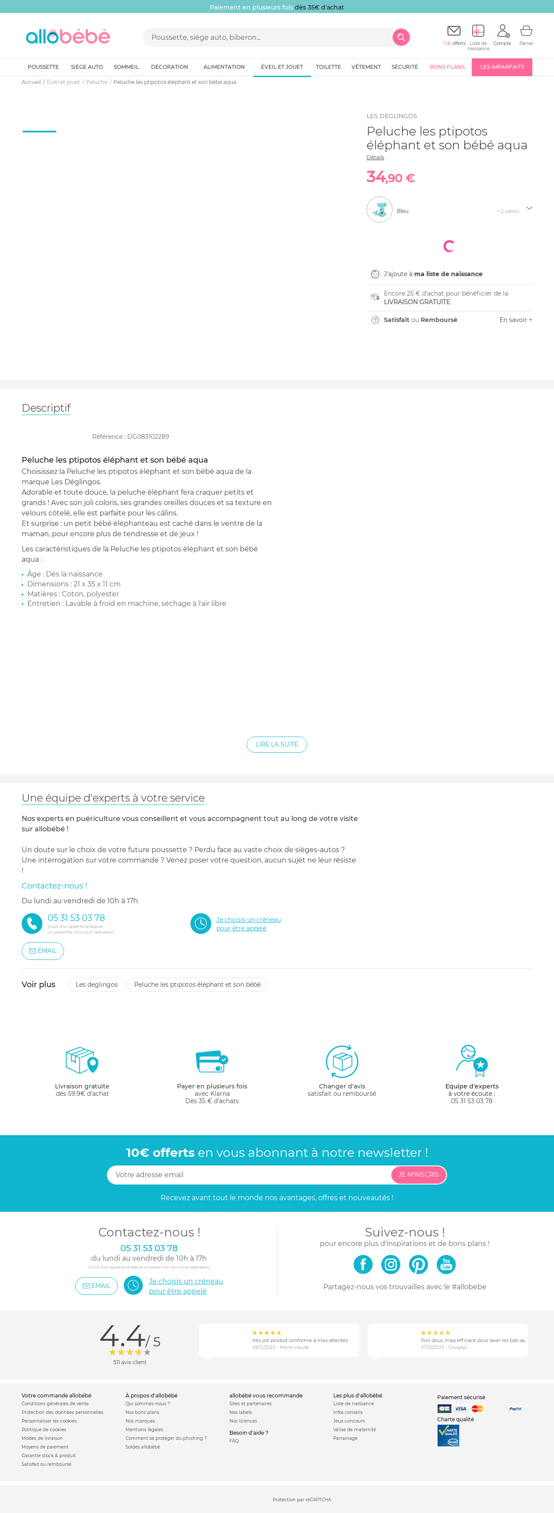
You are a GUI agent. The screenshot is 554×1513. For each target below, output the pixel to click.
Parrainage (345, 1438)
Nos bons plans (142, 1412)
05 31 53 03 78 (472, 1101)
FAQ (233, 1441)
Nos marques (140, 1421)
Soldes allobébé (143, 1447)
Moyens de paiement (45, 1447)
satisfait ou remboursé (342, 1071)
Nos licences (243, 1421)
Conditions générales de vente (55, 1404)
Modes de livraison (42, 1438)
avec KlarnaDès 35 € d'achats (212, 1074)
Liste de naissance (353, 1404)
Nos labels (240, 1412)
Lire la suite (277, 744)
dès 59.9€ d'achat (82, 1074)
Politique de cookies (44, 1430)
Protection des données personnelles (62, 1412)
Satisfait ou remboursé (46, 1464)
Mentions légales (144, 1430)
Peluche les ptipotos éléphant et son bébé (197, 984)
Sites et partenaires (250, 1404)
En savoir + (515, 320)
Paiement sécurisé (461, 1397)
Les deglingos (97, 984)
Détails (375, 157)
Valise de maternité (354, 1430)
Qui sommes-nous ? (148, 1404)
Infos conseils (348, 1412)
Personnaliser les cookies (49, 1421)
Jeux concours (349, 1421)
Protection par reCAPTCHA (302, 1500)
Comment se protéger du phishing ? (166, 1438)
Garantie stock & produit (49, 1455)
